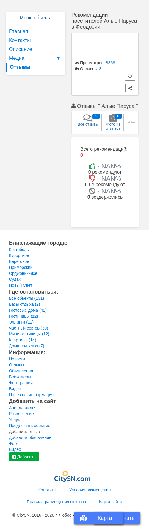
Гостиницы (23, 316)
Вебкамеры (20, 376)
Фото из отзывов (113, 122)
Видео (15, 388)
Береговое (19, 261)
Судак (15, 279)
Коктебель (19, 249)
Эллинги (21, 322)
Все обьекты (26, 298)
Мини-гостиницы (29, 334)
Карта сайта (110, 501)
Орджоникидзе (23, 273)
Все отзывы (88, 120)
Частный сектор (28, 328)
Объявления (21, 370)
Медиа (35, 58)
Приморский (21, 267)
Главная (18, 31)
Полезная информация (31, 394)
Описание (20, 49)
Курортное (19, 255)
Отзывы (20, 67)
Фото (13, 443)
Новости (17, 359)
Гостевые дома (28, 310)
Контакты (20, 40)
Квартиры (22, 340)
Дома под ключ (26, 346)
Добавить (24, 456)
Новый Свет (20, 285)
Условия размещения (90, 489)
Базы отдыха (24, 304)
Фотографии (21, 382)
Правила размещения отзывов (56, 501)
